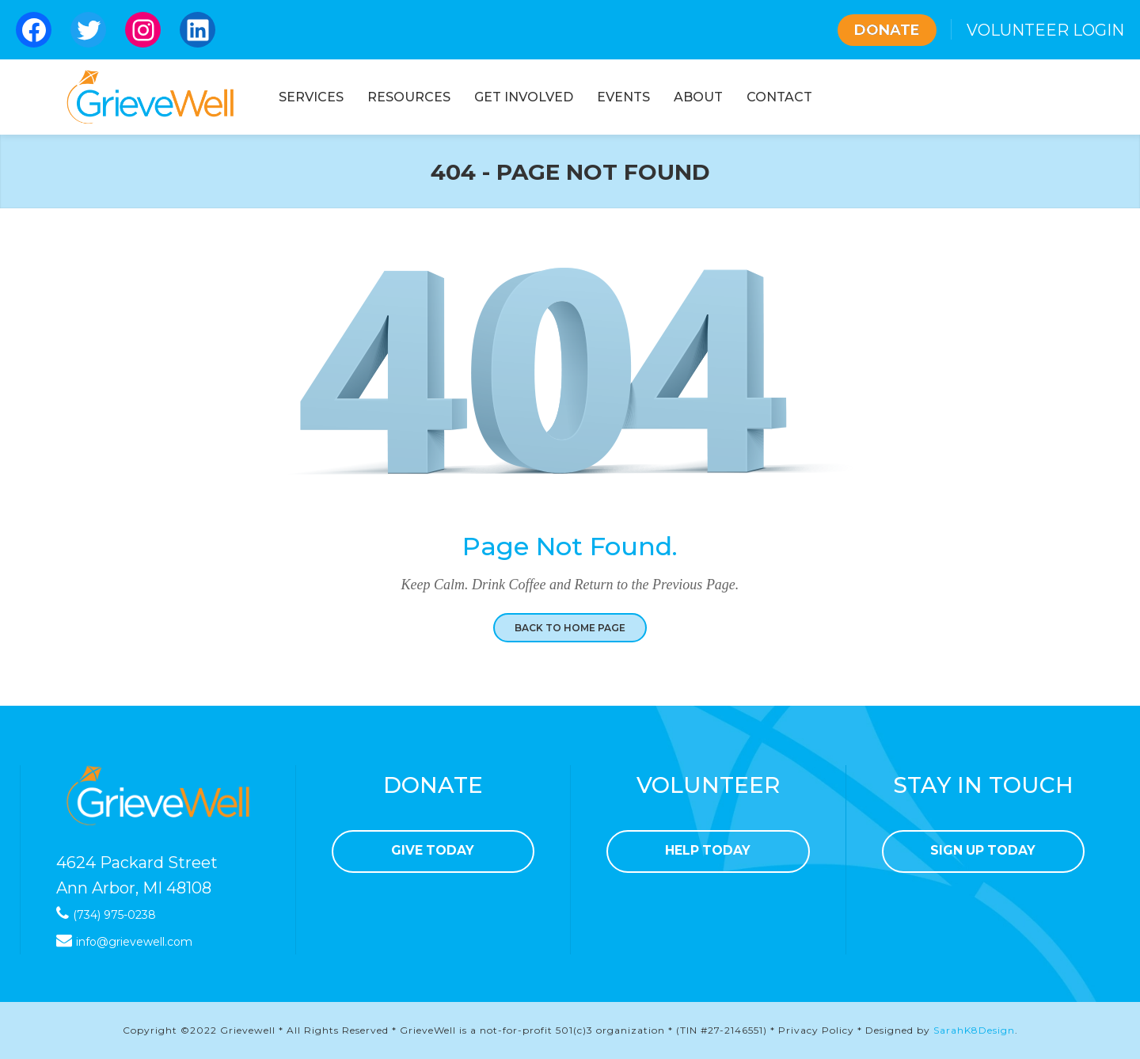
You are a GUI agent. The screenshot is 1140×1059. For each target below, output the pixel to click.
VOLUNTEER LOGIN (1045, 30)
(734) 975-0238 (114, 915)
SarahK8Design (974, 1030)
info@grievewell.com (134, 942)
